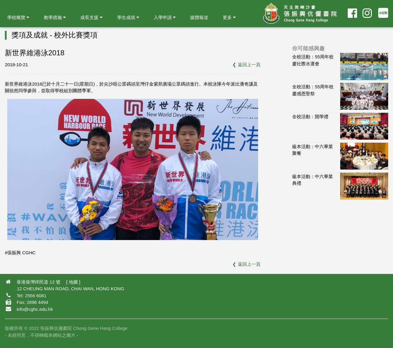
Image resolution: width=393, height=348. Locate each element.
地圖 (73, 282)
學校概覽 (18, 17)
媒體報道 (199, 17)
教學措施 (55, 17)
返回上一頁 (249, 64)
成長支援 (91, 17)
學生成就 (128, 17)
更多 (229, 17)
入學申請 (165, 17)
